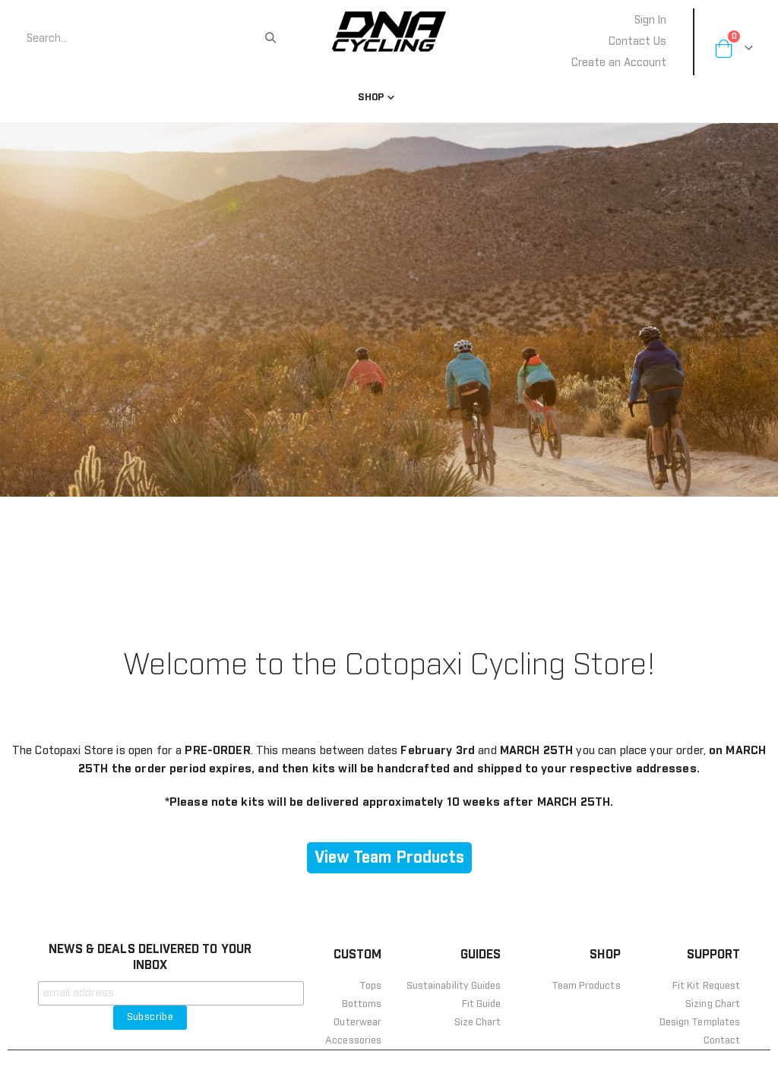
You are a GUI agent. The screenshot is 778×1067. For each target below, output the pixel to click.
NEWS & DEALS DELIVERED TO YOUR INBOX (150, 974)
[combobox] (144, 39)
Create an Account (618, 63)
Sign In (650, 20)
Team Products (586, 1003)
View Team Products (389, 874)
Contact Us (637, 41)
